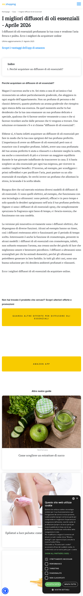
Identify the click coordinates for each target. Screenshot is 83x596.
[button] (5, 590)
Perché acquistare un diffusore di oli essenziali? (36, 69)
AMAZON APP (41, 364)
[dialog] (61, 544)
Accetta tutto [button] (53, 584)
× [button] (77, 498)
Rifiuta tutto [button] (70, 584)
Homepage (6, 12)
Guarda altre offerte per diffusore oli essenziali (42, 317)
